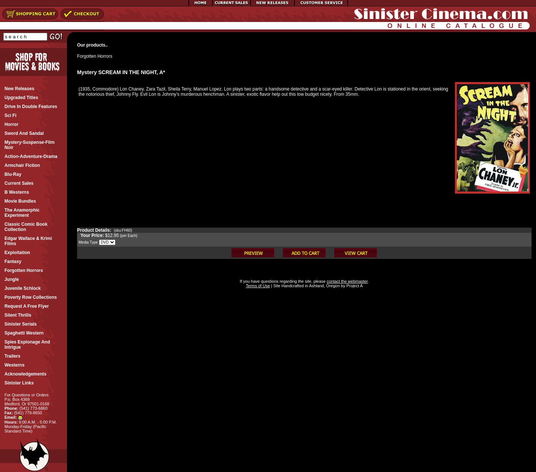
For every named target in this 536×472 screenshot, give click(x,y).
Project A (354, 285)
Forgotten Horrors (94, 56)
